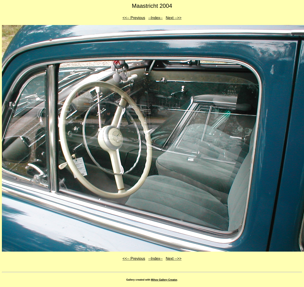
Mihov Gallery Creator (164, 279)
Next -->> (174, 18)
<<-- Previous (133, 18)
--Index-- (155, 18)
